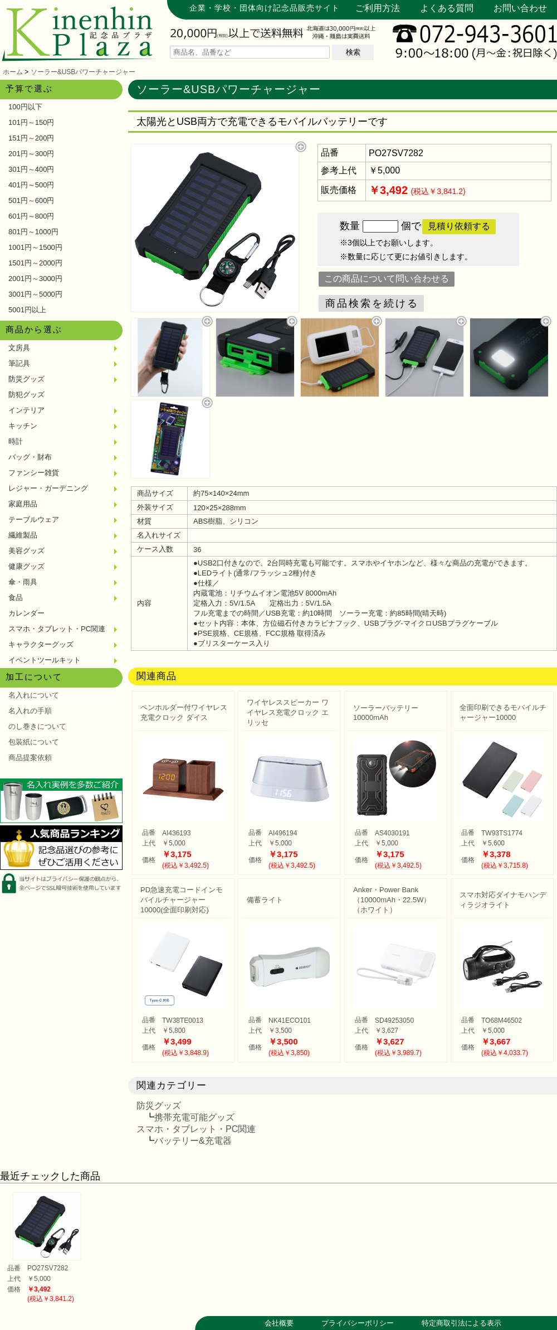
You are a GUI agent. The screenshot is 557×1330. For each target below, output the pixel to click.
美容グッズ (26, 550)
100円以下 (25, 107)
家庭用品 (22, 504)
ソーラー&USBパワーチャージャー (83, 72)
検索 (353, 52)
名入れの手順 (30, 711)
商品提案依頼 (30, 757)
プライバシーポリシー (357, 1323)
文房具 (19, 348)
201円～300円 (31, 153)
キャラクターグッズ (41, 644)
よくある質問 (446, 8)
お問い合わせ (520, 8)
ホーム (13, 72)
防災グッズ (26, 379)
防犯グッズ (26, 394)
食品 (15, 597)
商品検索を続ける (372, 303)
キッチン (22, 426)
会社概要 (279, 1323)
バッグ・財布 (30, 457)
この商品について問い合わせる (386, 278)
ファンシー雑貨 (33, 472)
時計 (15, 441)
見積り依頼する (459, 226)
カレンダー (26, 613)
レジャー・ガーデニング (48, 488)
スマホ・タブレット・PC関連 (56, 629)
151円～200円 (31, 138)
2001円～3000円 (35, 278)
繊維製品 (22, 535)
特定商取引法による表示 (461, 1323)
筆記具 (19, 363)
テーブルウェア (33, 519)
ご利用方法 (377, 8)
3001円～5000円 (35, 294)
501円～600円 (31, 200)
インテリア (26, 410)
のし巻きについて (37, 726)
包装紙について (33, 742)
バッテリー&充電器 (193, 1140)
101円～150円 (31, 122)
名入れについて (33, 695)
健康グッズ (26, 566)
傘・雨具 (22, 582)
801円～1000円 (33, 232)
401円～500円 (31, 185)
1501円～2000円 (35, 263)
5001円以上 (27, 310)
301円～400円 (31, 169)
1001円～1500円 (35, 247)
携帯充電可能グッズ (194, 1117)
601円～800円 (31, 216)
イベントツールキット (44, 660)
